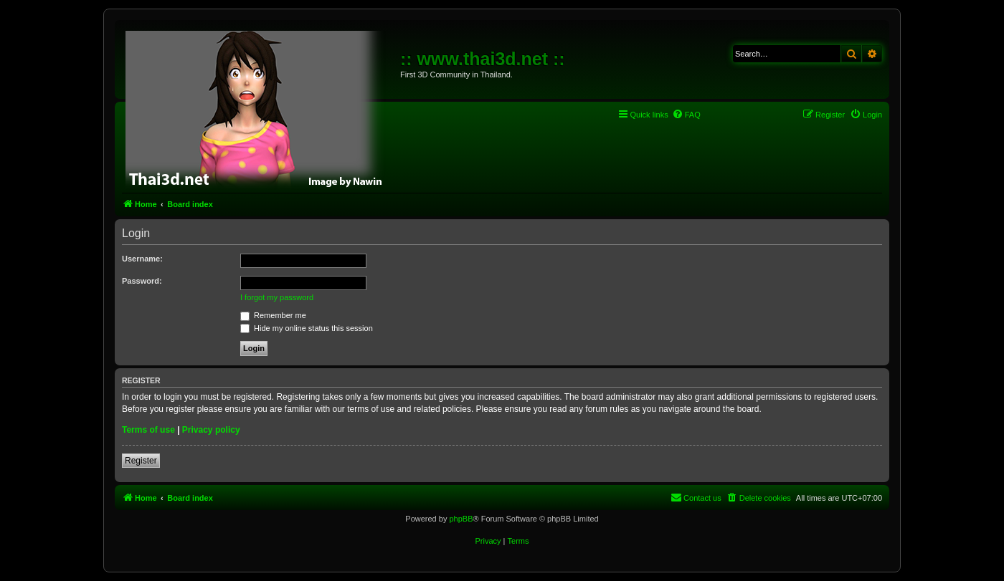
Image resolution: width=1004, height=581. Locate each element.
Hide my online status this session (306, 328)
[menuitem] (686, 114)
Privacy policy (211, 430)
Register (141, 461)
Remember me (273, 315)
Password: (142, 281)
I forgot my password (276, 297)
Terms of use (148, 430)
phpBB (461, 518)
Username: (142, 258)
